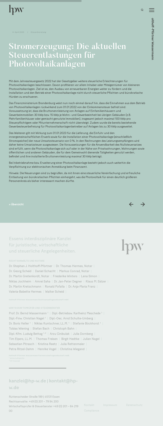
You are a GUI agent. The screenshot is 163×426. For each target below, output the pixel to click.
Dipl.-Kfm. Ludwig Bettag (27, 333)
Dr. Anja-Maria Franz (81, 286)
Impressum (110, 405)
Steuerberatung (38, 32)
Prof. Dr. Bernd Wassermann (28, 313)
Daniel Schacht (45, 271)
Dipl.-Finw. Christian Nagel (27, 318)
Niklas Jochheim (20, 281)
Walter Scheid (54, 291)
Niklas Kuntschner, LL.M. (51, 323)
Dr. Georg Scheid (20, 271)
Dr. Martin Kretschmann (25, 286)
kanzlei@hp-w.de (27, 381)
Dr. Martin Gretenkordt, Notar (29, 276)
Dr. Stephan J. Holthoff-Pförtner (30, 266)
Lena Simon (89, 276)
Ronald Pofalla (55, 286)
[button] (142, 10)
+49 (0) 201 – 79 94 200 (44, 401)
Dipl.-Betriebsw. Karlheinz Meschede (77, 313)
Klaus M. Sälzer (96, 281)
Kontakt (89, 405)
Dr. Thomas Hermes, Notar (74, 266)
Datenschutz (134, 405)
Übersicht (17, 204)
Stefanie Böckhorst (87, 323)
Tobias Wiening (19, 328)
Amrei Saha (42, 281)
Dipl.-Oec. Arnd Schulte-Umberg (71, 318)
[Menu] (151, 10)
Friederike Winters (65, 276)
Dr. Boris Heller (20, 323)
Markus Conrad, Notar (74, 271)
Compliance (91, 410)
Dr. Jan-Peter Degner (68, 281)
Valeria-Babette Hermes (25, 291)
